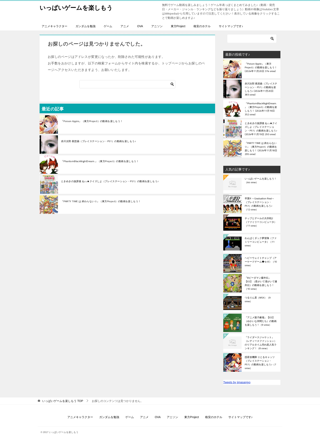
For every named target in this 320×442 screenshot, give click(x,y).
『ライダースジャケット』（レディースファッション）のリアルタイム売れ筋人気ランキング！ (261, 342)
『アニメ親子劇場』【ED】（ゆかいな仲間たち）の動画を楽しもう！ (261, 321)
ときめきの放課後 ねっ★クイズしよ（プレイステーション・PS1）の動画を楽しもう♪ (110, 181)
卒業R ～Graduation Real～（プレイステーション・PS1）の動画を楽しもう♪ (259, 204)
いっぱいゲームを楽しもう (77, 7)
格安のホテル (202, 26)
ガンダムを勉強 (86, 26)
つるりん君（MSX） (258, 300)
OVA (140, 26)
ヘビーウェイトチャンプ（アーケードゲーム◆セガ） (261, 262)
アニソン (157, 26)
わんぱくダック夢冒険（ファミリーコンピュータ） (261, 242)
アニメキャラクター (54, 26)
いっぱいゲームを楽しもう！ (261, 181)
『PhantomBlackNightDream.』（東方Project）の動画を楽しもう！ (100, 161)
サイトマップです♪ (231, 26)
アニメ (124, 26)
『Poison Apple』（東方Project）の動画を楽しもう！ (92, 121)
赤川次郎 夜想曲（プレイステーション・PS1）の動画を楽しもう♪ (98, 141)
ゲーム (108, 26)
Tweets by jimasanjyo (236, 382)
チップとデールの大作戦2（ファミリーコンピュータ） (261, 222)
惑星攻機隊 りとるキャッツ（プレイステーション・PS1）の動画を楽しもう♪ (260, 362)
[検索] (127, 84)
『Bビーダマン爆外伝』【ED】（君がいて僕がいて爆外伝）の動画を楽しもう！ (261, 283)
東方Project (178, 26)
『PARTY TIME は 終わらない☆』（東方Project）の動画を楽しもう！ (101, 201)
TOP (62, 401)
